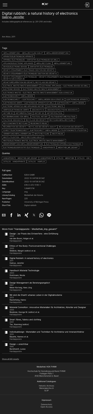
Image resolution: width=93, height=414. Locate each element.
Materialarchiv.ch (46, 388)
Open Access (46, 407)
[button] (5, 5)
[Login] (87, 7)
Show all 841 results (10, 359)
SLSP (46, 390)
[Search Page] (46, 4)
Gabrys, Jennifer (13, 17)
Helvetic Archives (46, 386)
